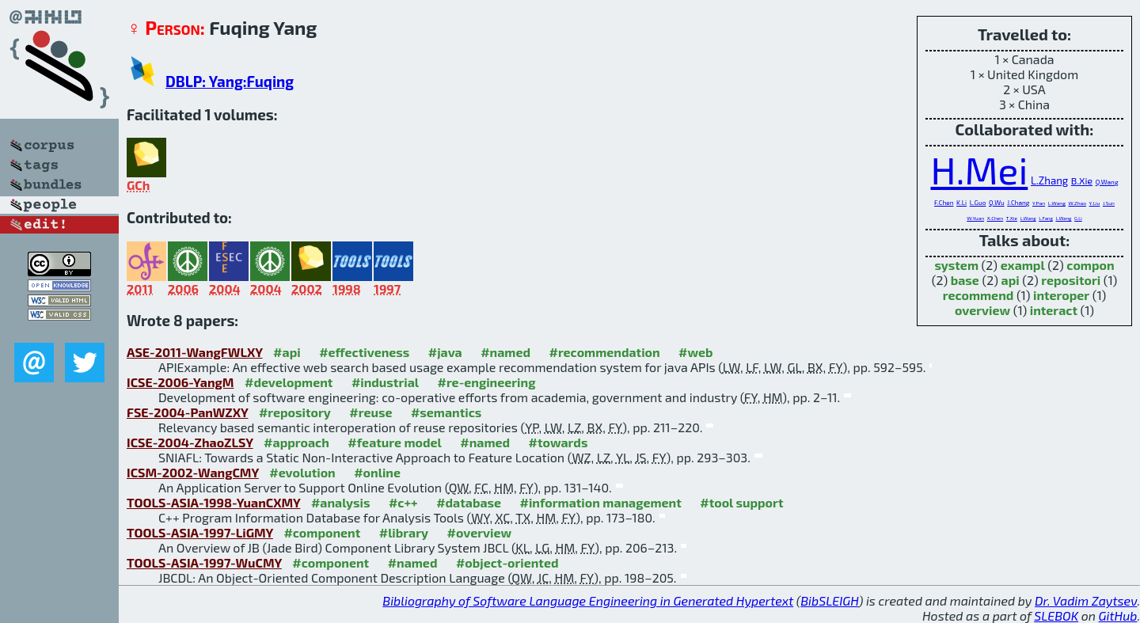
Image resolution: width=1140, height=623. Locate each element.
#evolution (302, 472)
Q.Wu (997, 203)
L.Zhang (1049, 180)
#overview (479, 532)
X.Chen (995, 218)
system (956, 264)
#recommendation (604, 351)
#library (403, 532)
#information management (601, 502)
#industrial (385, 381)
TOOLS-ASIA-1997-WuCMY (204, 562)
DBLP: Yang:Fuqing (229, 81)
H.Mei (979, 169)
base (965, 279)
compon (1090, 264)
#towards (558, 442)
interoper (1061, 294)
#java (445, 351)
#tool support (741, 502)
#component (321, 532)
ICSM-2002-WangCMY (193, 472)
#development (288, 381)
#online (377, 472)
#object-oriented (507, 562)
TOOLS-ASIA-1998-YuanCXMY (213, 502)
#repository (295, 412)
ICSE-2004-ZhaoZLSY (190, 442)
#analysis (340, 502)
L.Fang (1046, 218)
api (1010, 279)
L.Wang (1057, 202)
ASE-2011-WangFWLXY (195, 351)
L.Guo (978, 203)
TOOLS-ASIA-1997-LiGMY (200, 532)
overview (982, 309)
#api (287, 351)
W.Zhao (1077, 202)
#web (695, 351)
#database (468, 502)
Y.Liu (1094, 202)
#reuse (370, 412)
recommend (978, 294)
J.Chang (1018, 203)
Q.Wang (1107, 182)
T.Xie (1011, 218)
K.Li (961, 203)
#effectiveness (364, 351)
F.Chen (943, 203)
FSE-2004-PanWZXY (187, 412)
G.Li (1078, 218)
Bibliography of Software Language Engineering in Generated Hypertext (587, 600)
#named (505, 351)
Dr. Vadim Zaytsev (1086, 600)
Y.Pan (1038, 202)
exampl (1023, 264)
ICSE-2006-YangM (180, 381)
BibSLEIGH (829, 600)
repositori (1070, 279)
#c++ (403, 502)
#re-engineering (487, 381)
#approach (296, 442)
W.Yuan (975, 218)
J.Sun (1109, 202)
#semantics (446, 412)
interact (1053, 309)
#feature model (395, 442)
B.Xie (1081, 180)
